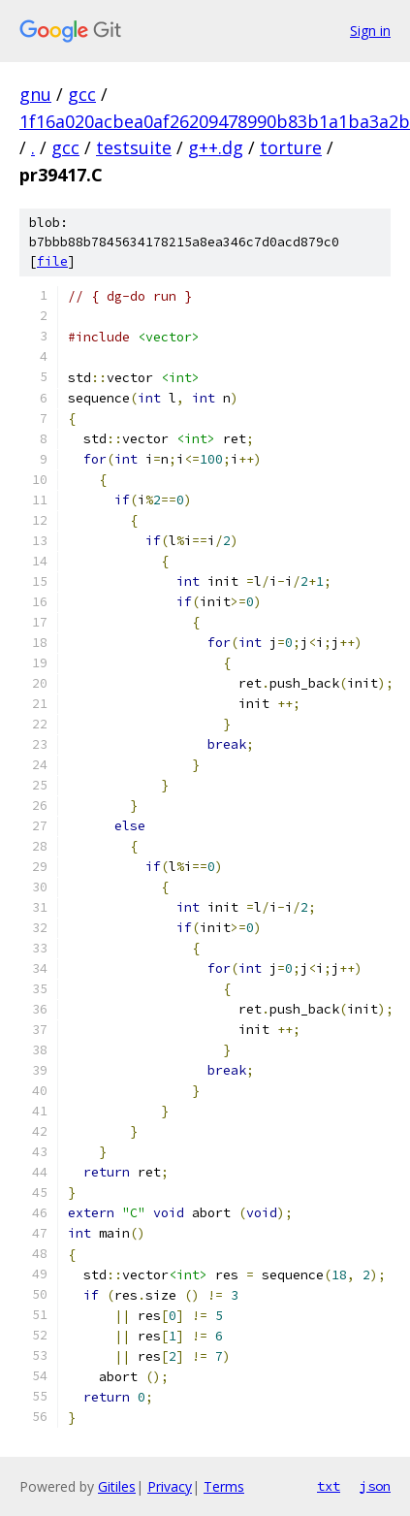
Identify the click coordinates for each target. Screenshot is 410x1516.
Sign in (370, 30)
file (52, 261)
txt (328, 1486)
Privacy (169, 1486)
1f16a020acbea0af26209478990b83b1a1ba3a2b (214, 121)
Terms (224, 1486)
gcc (82, 94)
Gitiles (117, 1486)
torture (291, 147)
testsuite (134, 147)
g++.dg (215, 147)
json (375, 1486)
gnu (35, 94)
